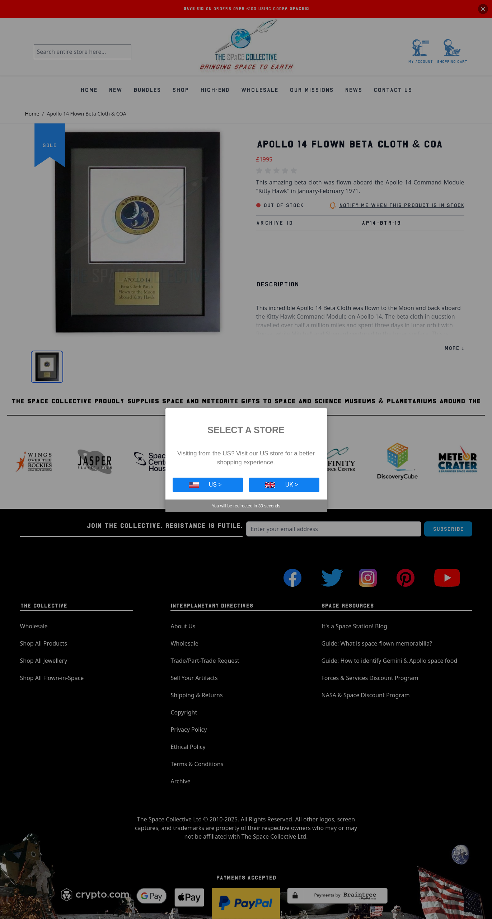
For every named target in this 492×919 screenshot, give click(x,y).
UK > (281, 485)
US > (205, 485)
